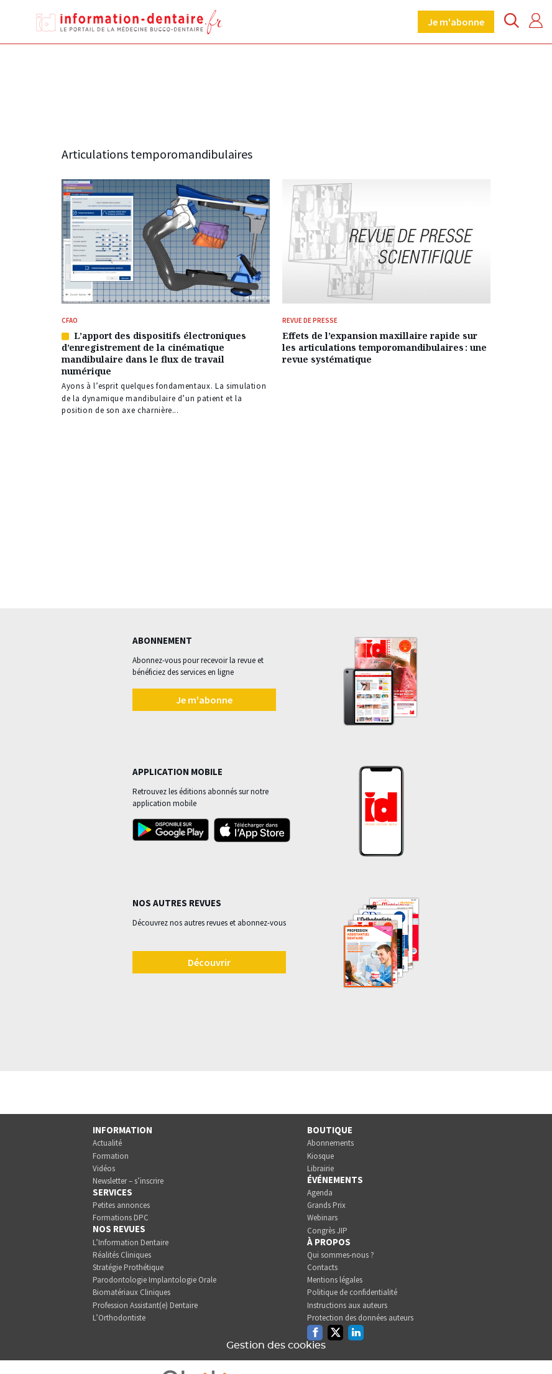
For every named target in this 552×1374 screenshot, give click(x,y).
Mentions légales (334, 1279)
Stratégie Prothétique (128, 1267)
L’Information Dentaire (130, 1242)
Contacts (322, 1267)
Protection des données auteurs (360, 1317)
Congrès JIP (327, 1230)
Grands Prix (326, 1205)
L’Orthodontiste (119, 1317)
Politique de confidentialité (352, 1292)
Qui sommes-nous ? (340, 1255)
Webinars (322, 1217)
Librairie (320, 1168)
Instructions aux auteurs (347, 1305)
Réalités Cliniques (122, 1255)
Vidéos (104, 1168)
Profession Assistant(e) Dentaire (145, 1305)
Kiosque (320, 1156)
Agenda (320, 1192)
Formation (111, 1156)
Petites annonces (121, 1205)
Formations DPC (121, 1217)
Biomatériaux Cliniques (131, 1292)
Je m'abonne (456, 22)
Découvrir (209, 962)
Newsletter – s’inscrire (128, 1181)
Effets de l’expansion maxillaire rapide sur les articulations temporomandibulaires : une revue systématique (384, 347)
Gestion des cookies (276, 1345)
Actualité (107, 1143)
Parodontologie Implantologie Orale (154, 1279)
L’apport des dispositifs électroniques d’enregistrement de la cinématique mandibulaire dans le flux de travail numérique (154, 353)
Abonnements (330, 1143)
